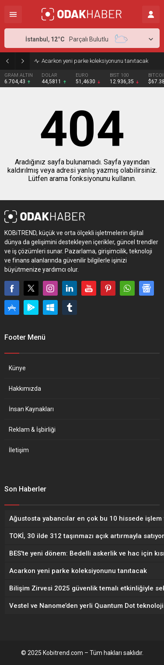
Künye (17, 368)
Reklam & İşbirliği (32, 429)
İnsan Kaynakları (31, 409)
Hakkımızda (25, 388)
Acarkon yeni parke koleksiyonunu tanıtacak (95, 61)
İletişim (19, 450)
